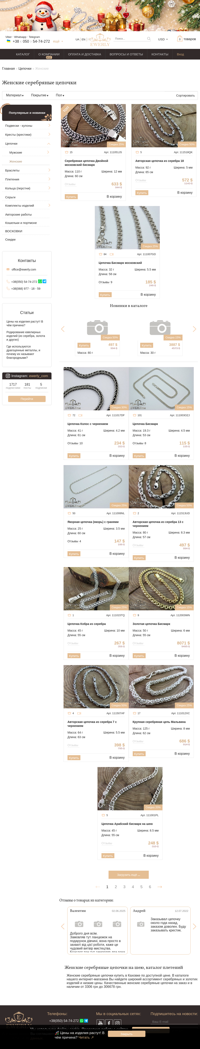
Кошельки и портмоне (21, 223)
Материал (13, 95)
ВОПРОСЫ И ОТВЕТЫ (126, 54)
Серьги (10, 197)
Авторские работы (18, 214)
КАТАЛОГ (23, 54)
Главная (8, 68)
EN (83, 39)
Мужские (15, 152)
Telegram (34, 36)
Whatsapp (20, 36)
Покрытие (38, 95)
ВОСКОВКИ (13, 231)
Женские (15, 161)
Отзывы (71, 184)
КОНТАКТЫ (159, 54)
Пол (59, 95)
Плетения (12, 179)
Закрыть (127, 1034)
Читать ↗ (86, 1037)
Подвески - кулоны (18, 125)
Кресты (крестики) (18, 134)
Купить (71, 197)
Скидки (10, 239)
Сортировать (185, 95)
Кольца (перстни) (17, 188)
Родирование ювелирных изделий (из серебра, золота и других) (25, 335)
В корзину (114, 196)
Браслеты (12, 170)
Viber (8, 36)
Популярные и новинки (27, 112)
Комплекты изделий (19, 205)
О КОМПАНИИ (49, 54)
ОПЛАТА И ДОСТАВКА (84, 54)
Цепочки (25, 68)
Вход (180, 54)
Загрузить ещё (128, 874)
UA (77, 39)
